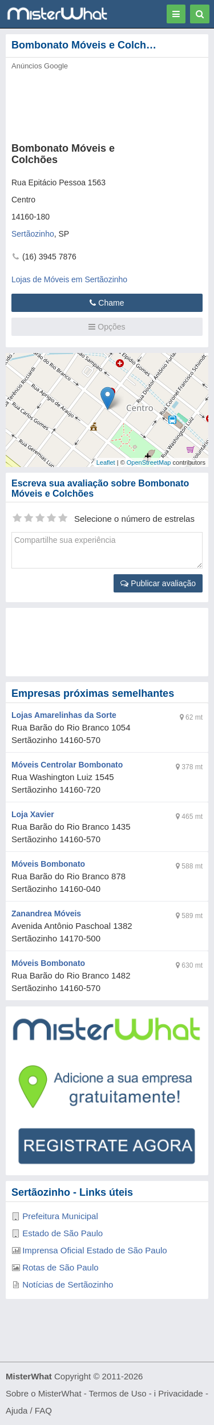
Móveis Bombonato (48, 863)
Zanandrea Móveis (46, 913)
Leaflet (105, 462)
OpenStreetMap (149, 462)
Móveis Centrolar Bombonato (67, 764)
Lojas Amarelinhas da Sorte (63, 715)
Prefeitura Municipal (60, 1216)
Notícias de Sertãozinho (67, 1284)
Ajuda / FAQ (29, 1410)
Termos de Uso (118, 1393)
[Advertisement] (107, 642)
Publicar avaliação (158, 583)
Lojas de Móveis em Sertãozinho (69, 279)
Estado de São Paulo (62, 1233)
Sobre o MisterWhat (44, 1393)
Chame (107, 302)
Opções (106, 326)
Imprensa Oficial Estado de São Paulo (94, 1250)
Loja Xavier (32, 814)
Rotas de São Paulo (60, 1267)
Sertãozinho (32, 233)
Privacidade (180, 1393)
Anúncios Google (39, 66)
